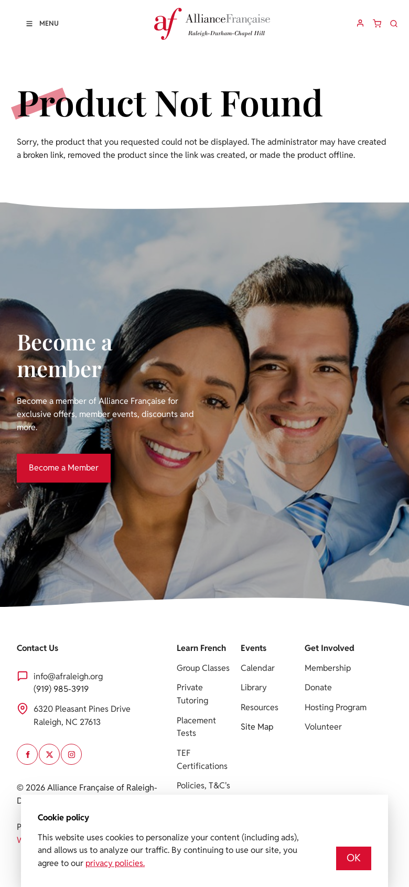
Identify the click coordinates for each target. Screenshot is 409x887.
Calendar (258, 668)
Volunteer (323, 726)
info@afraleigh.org (68, 676)
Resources (259, 707)
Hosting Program (336, 707)
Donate (318, 687)
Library (254, 687)
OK (354, 857)
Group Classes (203, 668)
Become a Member (52, 459)
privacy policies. (115, 863)
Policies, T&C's (203, 785)
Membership (328, 668)
